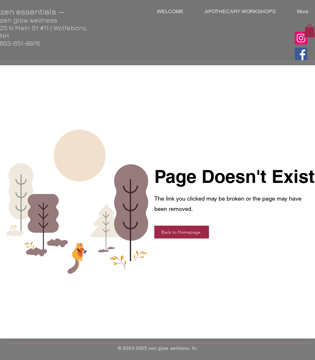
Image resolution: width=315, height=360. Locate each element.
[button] (309, 30)
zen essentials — (32, 11)
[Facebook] (301, 54)
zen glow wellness (28, 20)
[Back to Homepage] (181, 232)
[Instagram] (301, 38)
